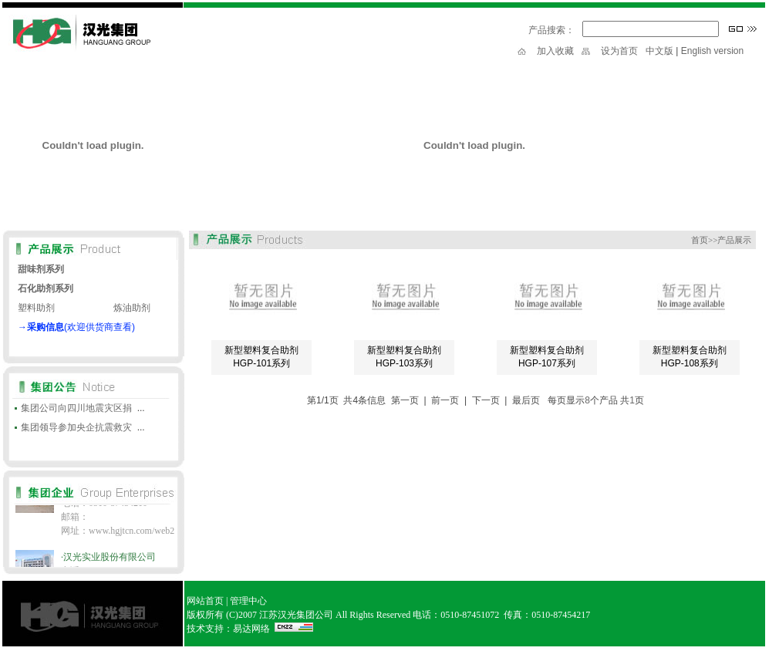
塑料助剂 (36, 307)
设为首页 (619, 51)
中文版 (659, 51)
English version (712, 51)
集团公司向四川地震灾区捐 (76, 408)
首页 (699, 240)
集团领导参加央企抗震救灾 (76, 427)
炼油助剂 (131, 307)
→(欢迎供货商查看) (76, 327)
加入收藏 (555, 51)
